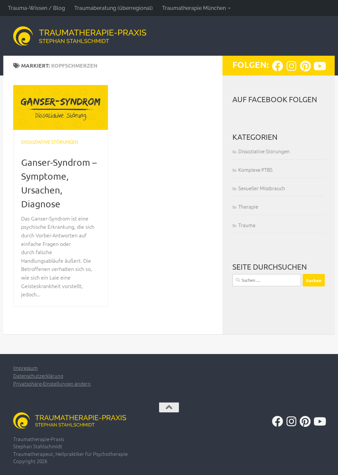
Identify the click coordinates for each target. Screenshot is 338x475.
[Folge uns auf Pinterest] (305, 66)
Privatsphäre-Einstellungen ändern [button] (52, 383)
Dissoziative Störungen (49, 142)
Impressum (25, 367)
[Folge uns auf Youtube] (319, 66)
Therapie (248, 206)
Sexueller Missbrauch (261, 188)
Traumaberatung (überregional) (113, 8)
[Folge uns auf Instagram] (291, 66)
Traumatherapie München (194, 8)
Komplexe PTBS (255, 169)
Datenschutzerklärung (38, 375)
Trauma (246, 225)
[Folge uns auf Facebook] (277, 66)
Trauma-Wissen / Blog (36, 8)
